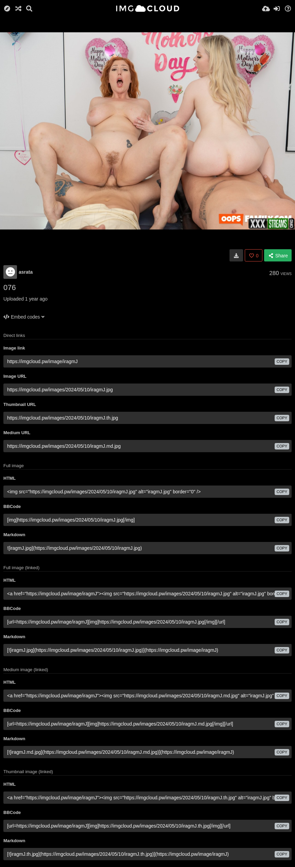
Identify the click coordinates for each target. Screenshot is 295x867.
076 (9, 287)
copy (282, 361)
